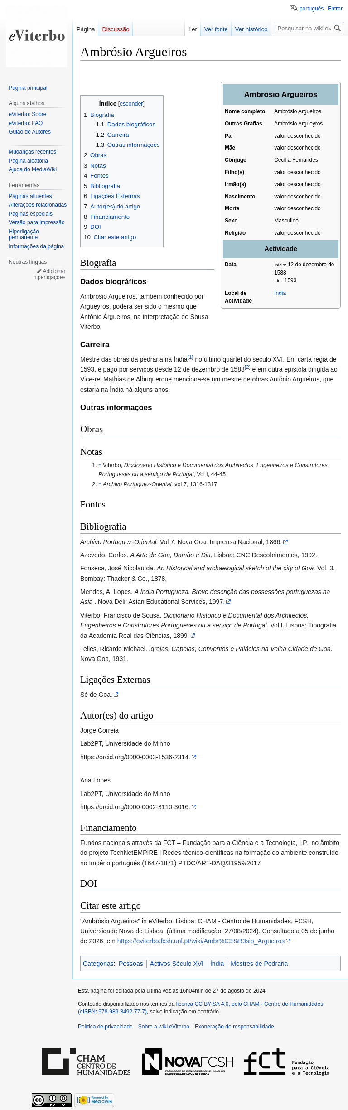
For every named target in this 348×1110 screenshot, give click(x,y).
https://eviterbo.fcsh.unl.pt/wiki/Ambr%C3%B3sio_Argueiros (201, 941)
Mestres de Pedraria (259, 963)
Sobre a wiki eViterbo (163, 1026)
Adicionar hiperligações (50, 274)
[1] (190, 357)
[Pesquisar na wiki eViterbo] (309, 28)
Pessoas (131, 963)
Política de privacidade (105, 1026)
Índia (280, 293)
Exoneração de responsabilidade (234, 1026)
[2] (248, 367)
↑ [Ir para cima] (99, 465)
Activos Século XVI (176, 963)
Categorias (98, 963)
